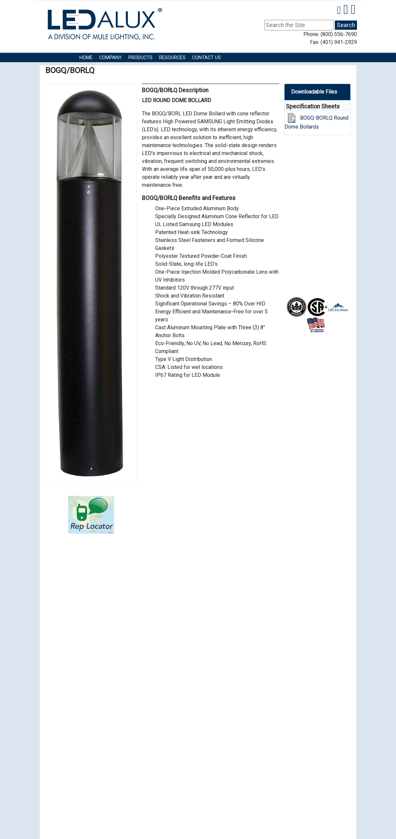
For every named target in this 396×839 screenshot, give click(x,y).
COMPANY (110, 57)
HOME (86, 57)
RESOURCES (172, 57)
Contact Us (206, 57)
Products (140, 57)
